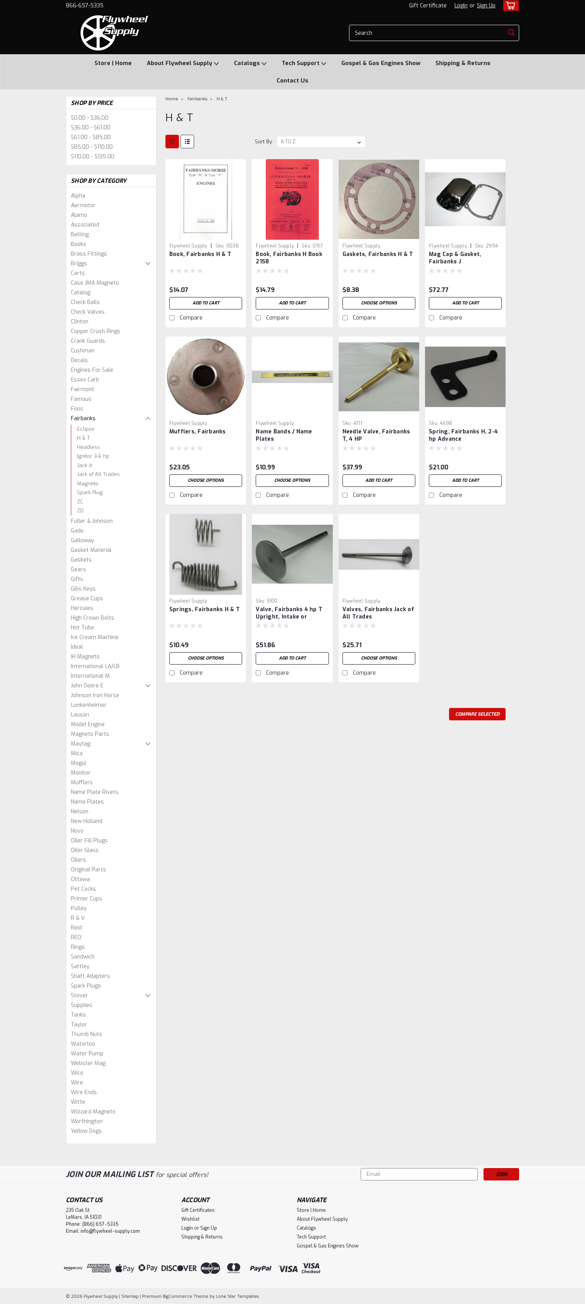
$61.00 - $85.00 (91, 137)
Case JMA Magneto (95, 283)
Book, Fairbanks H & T (200, 254)
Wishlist (190, 1219)
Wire (77, 1082)
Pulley (79, 908)
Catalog (80, 292)
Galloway (82, 540)
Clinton (79, 321)
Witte (78, 1102)
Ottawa (80, 879)
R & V (77, 918)
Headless (88, 447)
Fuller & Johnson (92, 521)
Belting (80, 234)
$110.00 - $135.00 (92, 156)
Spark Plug (90, 492)
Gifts (77, 579)
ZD (80, 510)
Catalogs (250, 63)
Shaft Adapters (90, 976)
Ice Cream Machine (95, 637)
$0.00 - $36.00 (89, 118)
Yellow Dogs (86, 1131)
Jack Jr (85, 465)
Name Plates (87, 802)
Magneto (87, 483)
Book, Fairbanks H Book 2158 (289, 258)
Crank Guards (88, 341)
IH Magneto (85, 656)
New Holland (86, 821)
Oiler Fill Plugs (89, 840)
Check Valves (88, 312)
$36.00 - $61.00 (90, 127)
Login (461, 5)
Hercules (82, 608)
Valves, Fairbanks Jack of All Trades (378, 613)
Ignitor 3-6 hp (93, 456)
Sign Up (486, 5)
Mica (77, 753)
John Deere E (87, 685)
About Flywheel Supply (183, 63)
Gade (77, 530)
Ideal (77, 647)
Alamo (79, 215)
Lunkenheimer (89, 705)
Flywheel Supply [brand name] (188, 246)
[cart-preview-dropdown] (509, 5)
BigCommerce (177, 1296)
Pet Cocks (83, 889)
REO (76, 937)
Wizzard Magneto (93, 1111)
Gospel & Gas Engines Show (380, 63)
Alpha (78, 195)
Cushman (83, 350)
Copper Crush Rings (95, 331)
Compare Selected (477, 714)
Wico (77, 1073)
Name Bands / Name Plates (284, 435)
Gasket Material (91, 550)
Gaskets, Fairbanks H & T (377, 254)
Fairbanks (83, 418)
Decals (79, 360)
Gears (78, 569)
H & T (83, 438)
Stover (79, 995)
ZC (80, 501)
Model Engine (88, 724)
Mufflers (82, 782)
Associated (85, 225)
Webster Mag (88, 1063)
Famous (81, 399)
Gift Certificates (198, 1210)
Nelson (79, 811)
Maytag (80, 743)
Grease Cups (87, 598)
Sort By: (264, 141)
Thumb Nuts (86, 1034)
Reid (76, 927)
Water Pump (87, 1053)
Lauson (80, 714)
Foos (77, 408)
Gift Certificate (428, 5)
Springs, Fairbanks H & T (204, 609)
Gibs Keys (83, 589)
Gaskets (81, 560)
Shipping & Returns (462, 63)
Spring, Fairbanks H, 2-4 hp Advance (463, 435)
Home (171, 99)
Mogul (78, 763)
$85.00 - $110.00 (92, 147)
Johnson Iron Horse (95, 695)
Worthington (87, 1121)
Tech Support (304, 63)
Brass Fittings (89, 254)
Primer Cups (86, 898)
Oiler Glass (85, 850)
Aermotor (83, 205)
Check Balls (85, 302)
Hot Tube (82, 627)
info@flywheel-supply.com (110, 1231)
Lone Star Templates (237, 1296)
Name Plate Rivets (95, 792)
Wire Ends (84, 1092)
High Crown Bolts (92, 618)
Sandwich (83, 956)
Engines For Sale (92, 370)
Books (78, 244)
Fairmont (82, 389)
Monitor (81, 773)
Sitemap (130, 1296)
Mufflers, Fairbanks (197, 431)
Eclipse (86, 429)
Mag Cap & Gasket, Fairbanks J (455, 258)
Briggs (79, 263)
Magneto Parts (90, 734)
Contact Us (292, 80)
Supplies (81, 1005)
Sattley (80, 966)
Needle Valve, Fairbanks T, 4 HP (376, 435)
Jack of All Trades (98, 474)
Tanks (78, 1015)
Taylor (79, 1024)
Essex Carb (85, 379)
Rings (78, 947)
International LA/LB (95, 666)
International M (90, 676)
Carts (78, 273)
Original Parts (88, 869)
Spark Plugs (86, 986)
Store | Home (113, 63)
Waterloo (83, 1044)
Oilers (78, 860)
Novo (77, 831)
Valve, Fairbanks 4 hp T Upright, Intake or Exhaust (289, 617)
